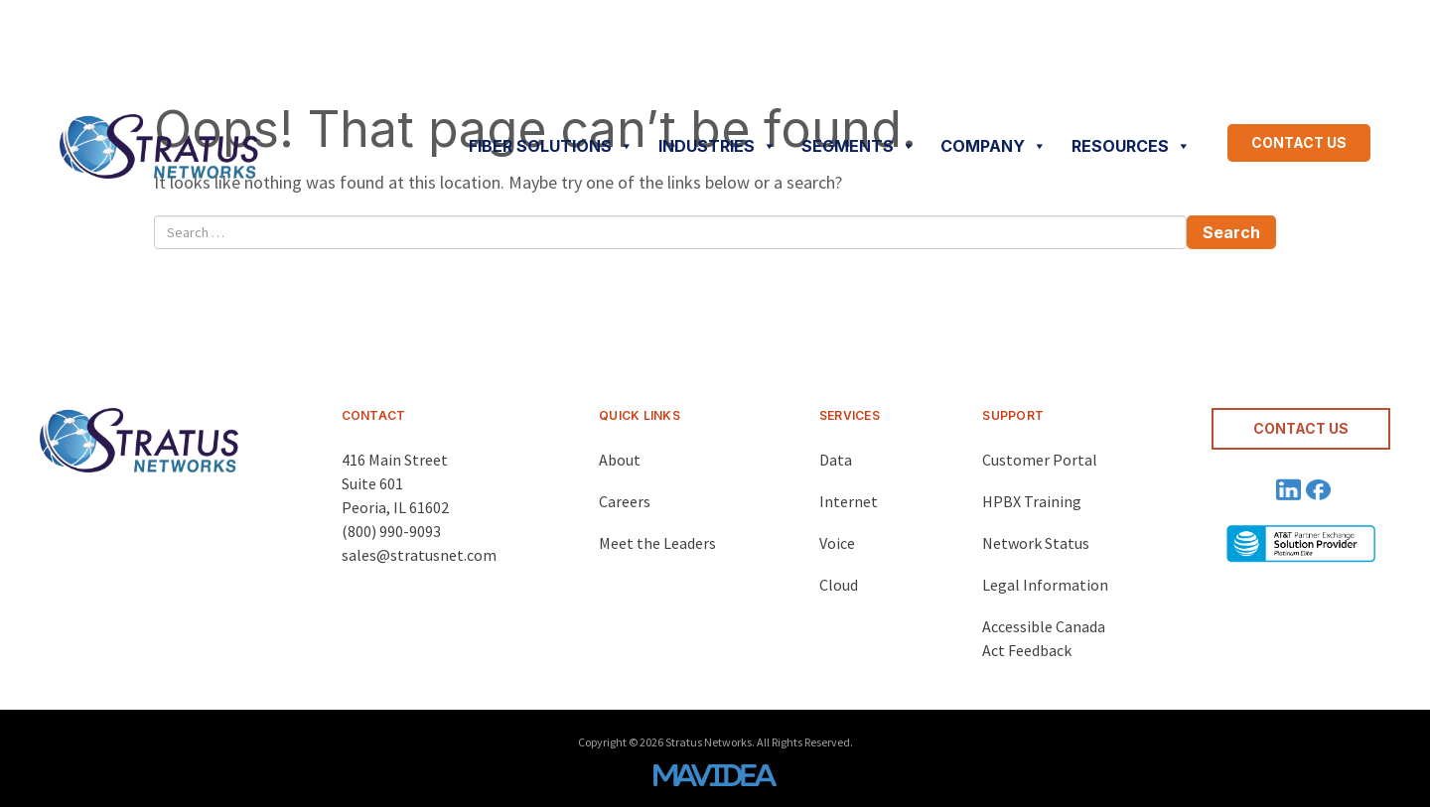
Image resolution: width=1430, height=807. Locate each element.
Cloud (838, 585)
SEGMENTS (858, 146)
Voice (837, 543)
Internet (848, 501)
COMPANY (993, 146)
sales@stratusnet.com (419, 555)
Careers (624, 501)
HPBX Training (1031, 501)
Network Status (1035, 543)
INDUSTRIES (717, 146)
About (620, 460)
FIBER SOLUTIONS (551, 146)
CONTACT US (1299, 142)
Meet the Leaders (657, 543)
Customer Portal (1039, 460)
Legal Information (1045, 585)
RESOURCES (1131, 146)
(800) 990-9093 (391, 531)
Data (835, 460)
